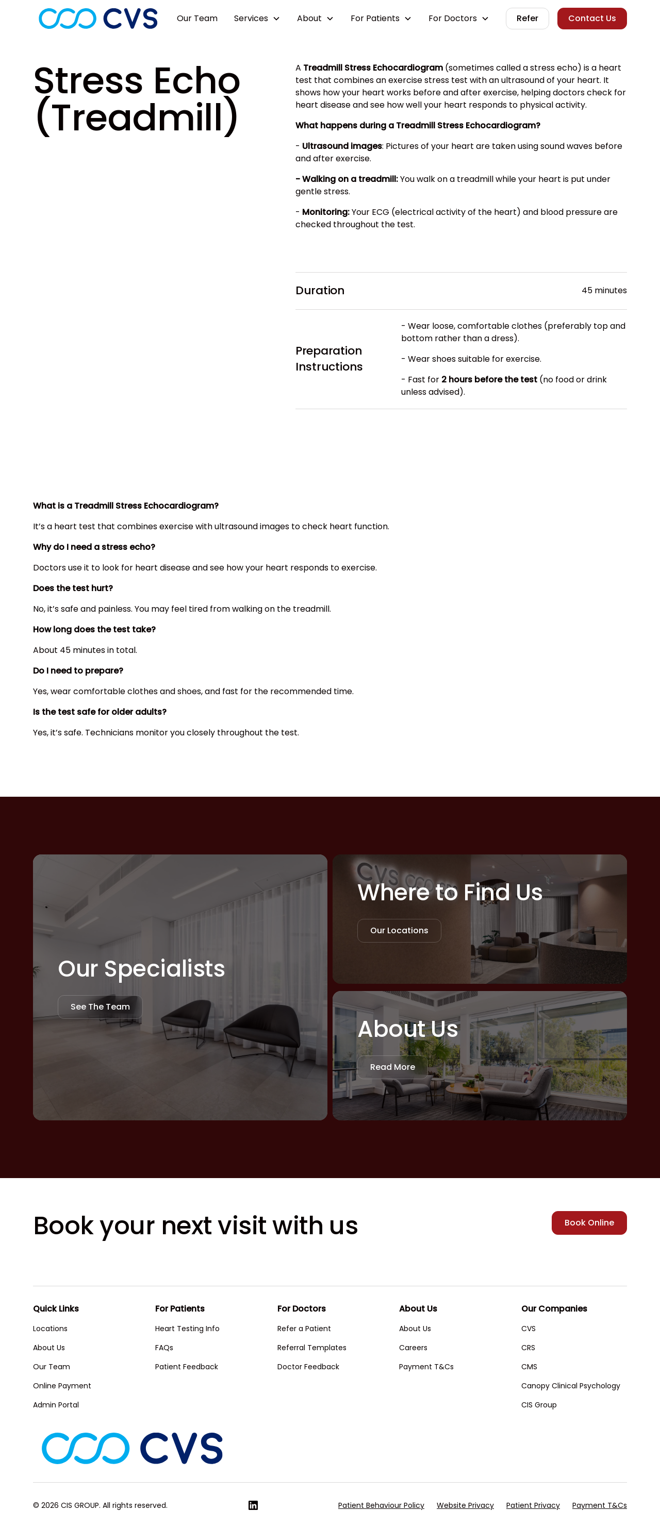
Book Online (589, 1223)
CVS (528, 1328)
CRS (528, 1347)
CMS (529, 1367)
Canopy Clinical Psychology (570, 1386)
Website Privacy (465, 1505)
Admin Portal (56, 1405)
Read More (392, 1067)
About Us (49, 1347)
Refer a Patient (304, 1328)
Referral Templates (311, 1347)
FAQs (164, 1347)
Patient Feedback (186, 1367)
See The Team (100, 1007)
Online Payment (62, 1386)
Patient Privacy (533, 1505)
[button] (257, 18)
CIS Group (539, 1405)
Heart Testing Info (187, 1328)
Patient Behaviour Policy (381, 1505)
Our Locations (399, 930)
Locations (50, 1328)
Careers (413, 1347)
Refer (527, 18)
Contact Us (592, 18)
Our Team (197, 18)
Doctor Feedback (308, 1367)
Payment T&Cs (426, 1367)
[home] (98, 18)
